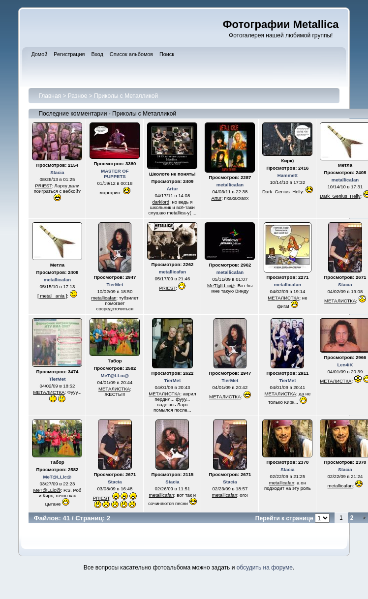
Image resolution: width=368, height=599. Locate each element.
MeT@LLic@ (221, 285)
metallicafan (230, 184)
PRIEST (43, 185)
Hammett (287, 175)
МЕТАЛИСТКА (283, 297)
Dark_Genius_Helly (282, 191)
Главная (49, 95)
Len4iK (345, 364)
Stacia (57, 172)
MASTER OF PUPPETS (115, 173)
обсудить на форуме (265, 567)
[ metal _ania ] (52, 296)
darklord (160, 202)
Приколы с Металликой (126, 95)
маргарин (109, 192)
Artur (172, 188)
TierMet (114, 284)
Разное (78, 95)
